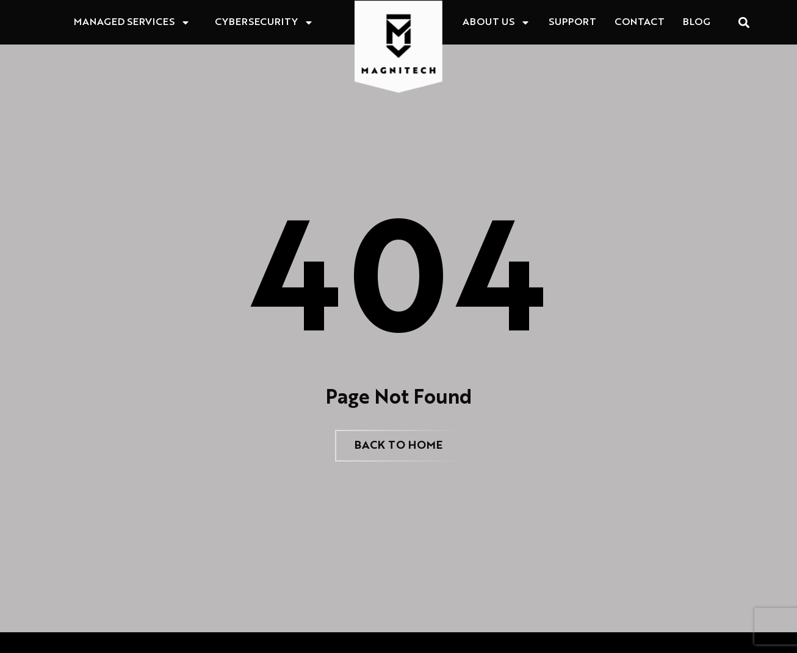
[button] (744, 22)
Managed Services (132, 22)
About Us (496, 22)
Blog (696, 22)
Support (572, 22)
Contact (640, 22)
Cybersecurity (264, 22)
